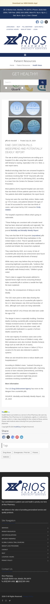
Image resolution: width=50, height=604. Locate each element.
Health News (12, 88)
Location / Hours (12, 29)
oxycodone (36, 235)
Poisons (35, 452)
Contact (5, 549)
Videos (25, 88)
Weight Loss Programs (10, 546)
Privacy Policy (7, 560)
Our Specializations (9, 535)
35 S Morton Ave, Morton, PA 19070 (17, 10)
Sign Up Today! (26, 29)
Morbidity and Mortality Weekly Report (24, 230)
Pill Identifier (27, 26)
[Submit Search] (42, 82)
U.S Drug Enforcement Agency (20, 389)
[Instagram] (41, 22)
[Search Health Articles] (21, 82)
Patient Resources (23, 65)
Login (35, 29)
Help (18, 26)
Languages (10, 26)
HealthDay (17, 427)
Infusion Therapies (9, 538)
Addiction (6, 457)
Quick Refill (39, 26)
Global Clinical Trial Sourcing (13, 542)
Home (12, 65)
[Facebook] (37, 22)
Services (5, 527)
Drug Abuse (7, 452)
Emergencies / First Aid (22, 452)
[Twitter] (46, 22)
